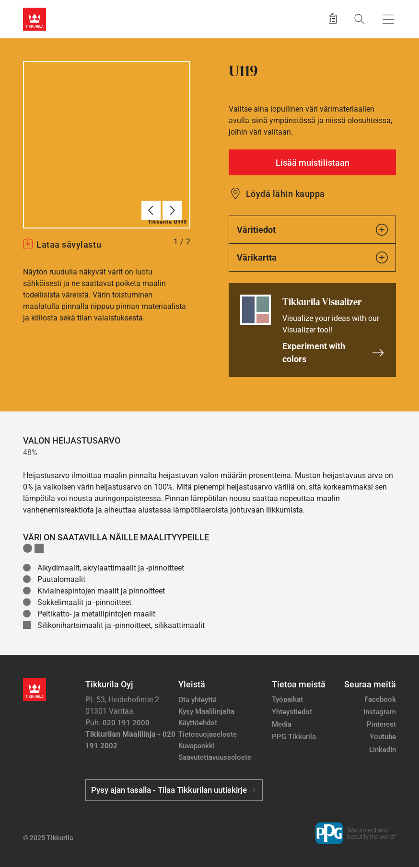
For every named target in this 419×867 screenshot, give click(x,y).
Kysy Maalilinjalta (206, 711)
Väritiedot (312, 230)
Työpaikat (287, 699)
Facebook (380, 699)
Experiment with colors (333, 352)
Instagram (379, 711)
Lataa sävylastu (68, 245)
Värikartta (312, 257)
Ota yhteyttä (197, 700)
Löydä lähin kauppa (285, 194)
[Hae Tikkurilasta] (359, 18)
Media (281, 724)
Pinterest (381, 724)
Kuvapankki (196, 746)
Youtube (383, 736)
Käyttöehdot (197, 723)
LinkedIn (382, 749)
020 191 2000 (126, 723)
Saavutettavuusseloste (214, 757)
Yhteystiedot (292, 711)
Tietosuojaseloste (207, 734)
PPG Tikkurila (294, 736)
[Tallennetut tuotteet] (332, 19)
